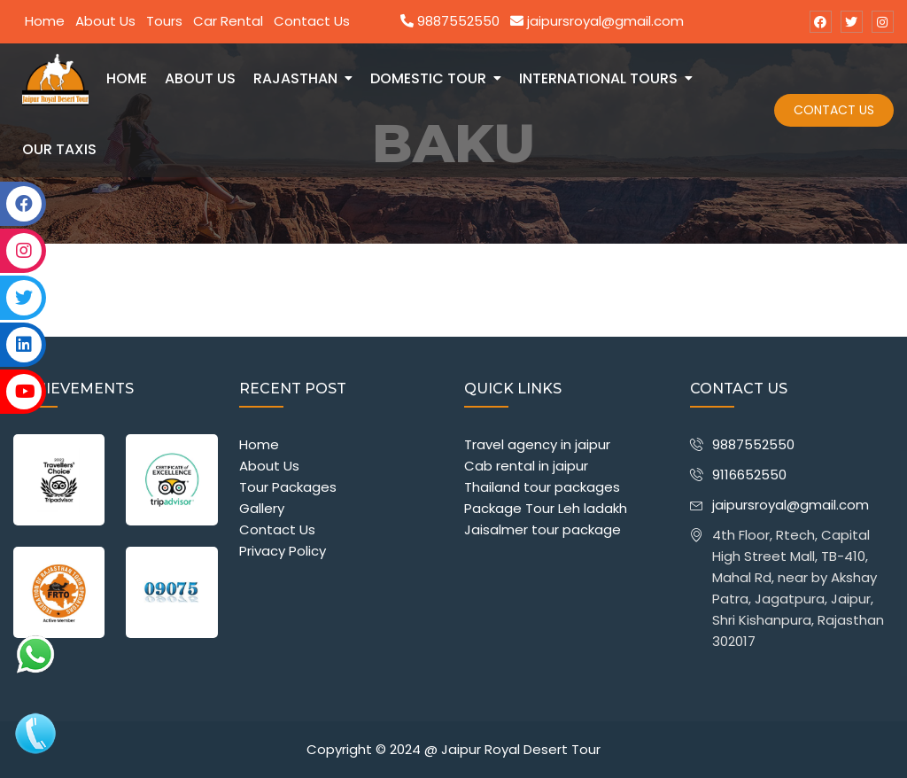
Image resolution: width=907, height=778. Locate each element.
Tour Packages (288, 487)
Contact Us (312, 21)
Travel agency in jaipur (537, 444)
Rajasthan (295, 78)
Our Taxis (59, 149)
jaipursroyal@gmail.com (597, 21)
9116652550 (749, 474)
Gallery (261, 508)
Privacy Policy (282, 550)
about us (200, 78)
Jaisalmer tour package (542, 529)
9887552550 (450, 21)
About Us (105, 21)
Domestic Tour (428, 78)
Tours (164, 21)
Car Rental (228, 21)
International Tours (598, 78)
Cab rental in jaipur (526, 465)
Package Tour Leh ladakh (545, 508)
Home (45, 21)
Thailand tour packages (542, 487)
